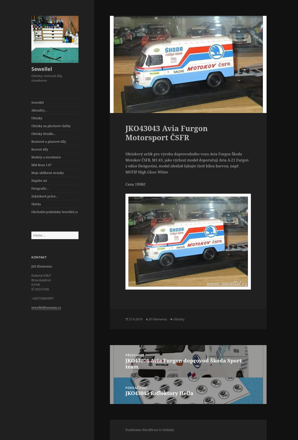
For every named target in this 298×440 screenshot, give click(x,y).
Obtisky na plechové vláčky (51, 126)
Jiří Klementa (158, 319)
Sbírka (36, 204)
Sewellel (41, 68)
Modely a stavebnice (46, 157)
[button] (54, 39)
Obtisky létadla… (43, 134)
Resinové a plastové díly (48, 141)
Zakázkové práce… (44, 196)
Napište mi (39, 181)
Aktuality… (39, 110)
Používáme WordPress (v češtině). (150, 430)
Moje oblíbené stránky (47, 173)
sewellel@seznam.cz (46, 307)
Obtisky (36, 118)
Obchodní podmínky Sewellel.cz (54, 212)
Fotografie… (40, 188)
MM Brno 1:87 (41, 165)
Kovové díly (39, 149)
